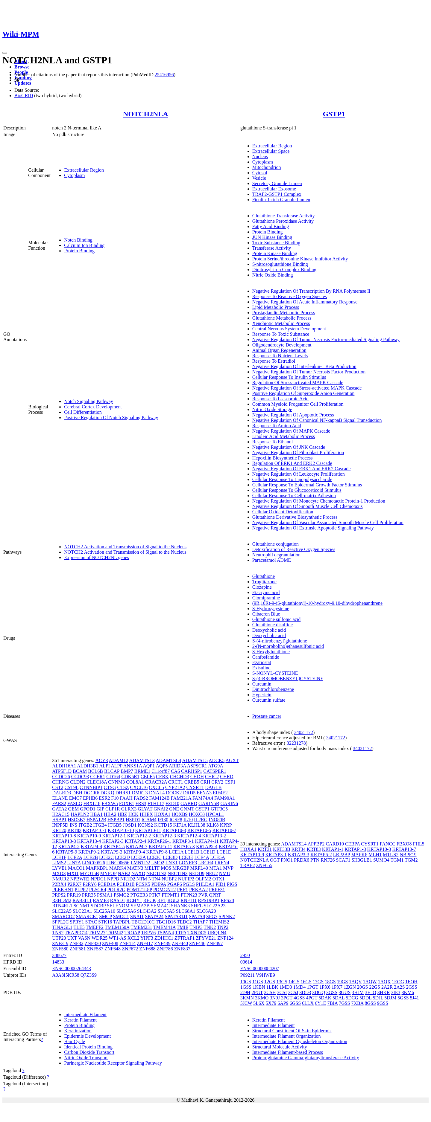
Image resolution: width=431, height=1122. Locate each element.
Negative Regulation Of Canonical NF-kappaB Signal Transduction (317, 420)
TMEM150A (117, 927)
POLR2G (116, 889)
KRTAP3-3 (298, 854)
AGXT (232, 760)
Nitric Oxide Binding (272, 274)
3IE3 (395, 992)
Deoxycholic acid (269, 630)
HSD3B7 (76, 819)
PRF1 (182, 889)
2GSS (411, 987)
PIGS (232, 884)
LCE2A (74, 857)
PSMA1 (105, 894)
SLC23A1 (82, 911)
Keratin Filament (80, 1019)
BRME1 (142, 771)
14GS (294, 981)
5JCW (246, 1003)
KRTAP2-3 (113, 841)
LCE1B (192, 851)
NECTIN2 (156, 873)
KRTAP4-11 (206, 841)
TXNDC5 (196, 932)
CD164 (113, 776)
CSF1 (229, 781)
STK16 (105, 921)
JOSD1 (129, 825)
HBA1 (96, 814)
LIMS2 (59, 862)
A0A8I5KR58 (65, 975)
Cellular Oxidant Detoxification (282, 511)
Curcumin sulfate (269, 700)
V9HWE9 (265, 975)
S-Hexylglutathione (271, 651)
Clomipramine (266, 597)
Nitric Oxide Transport (86, 1057)
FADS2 (141, 798)
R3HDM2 (61, 900)
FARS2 (59, 803)
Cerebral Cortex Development (93, 406)
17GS (318, 981)
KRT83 (74, 830)
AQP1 (149, 765)
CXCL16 (139, 787)
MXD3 (59, 873)
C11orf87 (160, 771)
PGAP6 (174, 884)
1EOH (411, 981)
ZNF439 (162, 943)
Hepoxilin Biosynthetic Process (282, 457)
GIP (100, 808)
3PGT (286, 997)
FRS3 (140, 803)
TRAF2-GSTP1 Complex (276, 194)
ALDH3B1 (87, 765)
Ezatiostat (261, 662)
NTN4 (154, 878)
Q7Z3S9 (89, 975)
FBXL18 (92, 803)
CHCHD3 (179, 776)
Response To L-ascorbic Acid (280, 398)
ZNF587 (95, 948)
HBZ (122, 814)
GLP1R (112, 808)
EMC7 (75, 798)
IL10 (188, 819)
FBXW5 (109, 803)
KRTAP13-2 (214, 835)
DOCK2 (174, 792)
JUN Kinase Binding (272, 237)
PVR (203, 894)
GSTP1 (334, 114)
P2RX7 (74, 884)
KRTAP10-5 (199, 830)
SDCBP (98, 905)
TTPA (180, 932)
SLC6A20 (206, 911)
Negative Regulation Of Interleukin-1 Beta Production (304, 366)
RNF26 (328, 860)
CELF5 (148, 776)
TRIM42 (115, 932)
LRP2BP (341, 854)
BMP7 (127, 771)
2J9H (245, 992)
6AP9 (282, 1003)
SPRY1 (77, 921)
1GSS (245, 987)
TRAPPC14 (76, 932)
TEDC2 (184, 921)
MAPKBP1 (97, 868)
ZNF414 (127, 943)
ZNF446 (197, 943)
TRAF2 (247, 865)
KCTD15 (163, 825)
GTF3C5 (219, 808)
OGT (275, 860)
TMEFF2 (95, 927)
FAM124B (159, 798)
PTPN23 (189, 894)
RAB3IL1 (82, 900)
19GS (342, 981)
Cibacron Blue (266, 613)
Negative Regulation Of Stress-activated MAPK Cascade (307, 387)
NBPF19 (408, 854)
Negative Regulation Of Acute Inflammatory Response (304, 301)
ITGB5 (115, 825)
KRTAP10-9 (89, 835)
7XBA (357, 1003)
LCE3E (186, 857)
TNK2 (210, 927)
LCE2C (106, 857)
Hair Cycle (74, 1041)
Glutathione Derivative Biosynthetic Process (295, 517)
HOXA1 (162, 814)
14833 (58, 961)
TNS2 (57, 932)
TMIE (182, 927)
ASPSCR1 (197, 765)
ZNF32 (76, 943)
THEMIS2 (219, 921)
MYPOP (108, 873)
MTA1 (215, 868)
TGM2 (411, 860)
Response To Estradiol (273, 361)
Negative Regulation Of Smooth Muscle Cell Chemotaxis (307, 506)
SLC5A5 (166, 911)
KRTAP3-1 (183, 841)
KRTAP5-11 (160, 846)
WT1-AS (117, 938)
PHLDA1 (205, 884)
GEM (73, 808)
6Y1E (320, 1003)
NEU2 (212, 873)
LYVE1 (59, 868)
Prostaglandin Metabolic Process (283, 312)
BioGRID (23, 95)
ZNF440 (180, 943)
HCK (133, 814)
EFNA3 (204, 792)
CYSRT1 (195, 787)
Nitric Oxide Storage (272, 409)
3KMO (261, 997)
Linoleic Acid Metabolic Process (283, 436)
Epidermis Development (87, 1036)
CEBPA (352, 843)
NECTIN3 (178, 873)
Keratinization (78, 1030)
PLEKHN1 (62, 889)
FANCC (387, 843)
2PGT (257, 992)
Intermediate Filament (85, 1014)
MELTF (152, 868)
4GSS (299, 997)
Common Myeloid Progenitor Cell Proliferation (298, 404)
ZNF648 (112, 948)
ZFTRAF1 (184, 938)
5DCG (352, 997)
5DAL (339, 997)
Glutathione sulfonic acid (276, 619)
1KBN (259, 987)
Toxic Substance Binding (276, 242)
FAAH (126, 798)
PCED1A (107, 884)
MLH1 (375, 854)
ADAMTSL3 (142, 760)
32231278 (296, 743)
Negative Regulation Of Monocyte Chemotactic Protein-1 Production (318, 500)
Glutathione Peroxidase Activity (283, 221)
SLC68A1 (185, 911)
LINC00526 (93, 862)
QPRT (215, 894)
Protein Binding (79, 250)
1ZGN (350, 987)
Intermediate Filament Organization (286, 1036)
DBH (77, 792)
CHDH (197, 776)
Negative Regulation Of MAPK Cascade (291, 430)
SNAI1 (137, 916)
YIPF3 (146, 938)
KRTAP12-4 (189, 835)
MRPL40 (199, 868)
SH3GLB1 (361, 860)
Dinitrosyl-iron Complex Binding (284, 269)
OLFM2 (203, 878)
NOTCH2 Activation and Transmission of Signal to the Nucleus (125, 546)
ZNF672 (130, 948)
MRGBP (180, 868)
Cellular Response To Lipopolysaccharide (292, 479)
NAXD (138, 873)
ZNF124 (225, 938)
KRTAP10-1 (95, 830)
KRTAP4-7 (137, 846)
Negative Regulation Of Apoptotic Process (293, 414)
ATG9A (215, 765)
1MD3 (286, 987)
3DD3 (305, 992)
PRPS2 (59, 894)
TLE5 (78, 927)
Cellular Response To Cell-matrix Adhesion (294, 495)
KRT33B (281, 849)
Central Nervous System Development (289, 328)
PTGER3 (139, 894)
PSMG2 (121, 894)
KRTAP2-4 (135, 841)
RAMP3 (101, 900)
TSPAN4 (165, 932)
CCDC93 (80, 776)
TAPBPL (121, 921)
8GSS (370, 1003)
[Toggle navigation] (4, 53)
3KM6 (408, 992)
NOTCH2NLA (145, 114)
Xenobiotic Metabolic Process (281, 323)
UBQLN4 (216, 932)
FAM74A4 (202, 798)
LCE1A (176, 851)
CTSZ (123, 787)
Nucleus (260, 156)
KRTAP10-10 (121, 830)
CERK (162, 776)
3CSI (282, 992)
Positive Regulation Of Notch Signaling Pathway (111, 417)
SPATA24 (154, 916)
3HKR (383, 992)
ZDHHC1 (163, 938)
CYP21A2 (175, 787)
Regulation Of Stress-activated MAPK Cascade (297, 382)
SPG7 (211, 916)
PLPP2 (81, 889)
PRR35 (89, 894)
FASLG (74, 803)
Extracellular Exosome (274, 188)
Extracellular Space (271, 151)
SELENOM (118, 905)
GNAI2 (161, 808)
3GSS (331, 992)
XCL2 (133, 938)
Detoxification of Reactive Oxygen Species (293, 549)
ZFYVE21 (206, 938)
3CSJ (293, 992)
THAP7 (200, 921)
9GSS (382, 1003)
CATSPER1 (214, 771)
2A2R (387, 987)
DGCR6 (91, 792)
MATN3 (135, 868)
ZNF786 (165, 948)
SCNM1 (81, 905)
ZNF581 (77, 948)
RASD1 (117, 900)
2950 (245, 955)
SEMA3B (140, 905)
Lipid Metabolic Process (275, 307)
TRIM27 (97, 932)
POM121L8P (139, 889)
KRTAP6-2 (321, 854)
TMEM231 (141, 927)
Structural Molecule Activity (279, 1046)
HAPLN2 (80, 814)
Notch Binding (78, 239)
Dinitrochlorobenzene (273, 689)
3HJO (370, 992)
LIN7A (74, 862)
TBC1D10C (142, 921)
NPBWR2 (79, 878)
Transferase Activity (271, 248)
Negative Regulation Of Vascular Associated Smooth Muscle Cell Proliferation (327, 522)
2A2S (399, 987)
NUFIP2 (186, 878)
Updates (22, 83)
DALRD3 (61, 792)
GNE (174, 808)
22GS (374, 987)
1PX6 (324, 987)
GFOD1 (87, 808)
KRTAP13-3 (64, 841)
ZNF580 (60, 948)
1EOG (398, 981)
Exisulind (261, 667)
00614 (246, 961)
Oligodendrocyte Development (282, 344)
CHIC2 (212, 776)
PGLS (189, 884)
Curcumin (261, 683)
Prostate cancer (266, 716)
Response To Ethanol (272, 441)
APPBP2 (316, 843)
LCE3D (170, 857)
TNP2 (222, 927)
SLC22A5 (62, 911)
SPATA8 (197, 916)
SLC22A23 (215, 905)
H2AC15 (60, 814)
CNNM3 (116, 781)
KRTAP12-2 (139, 835)
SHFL (197, 905)
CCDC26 (61, 776)
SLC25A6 (126, 911)
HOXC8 (197, 814)
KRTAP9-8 (157, 851)
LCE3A (138, 857)
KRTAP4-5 (114, 846)
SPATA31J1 (176, 916)
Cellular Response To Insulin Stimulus (289, 377)
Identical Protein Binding (88, 1046)
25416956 (164, 74)
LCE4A (201, 857)
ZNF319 (60, 943)
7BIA (332, 1003)
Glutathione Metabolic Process (281, 317)
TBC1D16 (166, 921)
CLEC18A (97, 781)
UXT (72, 938)
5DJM (390, 997)
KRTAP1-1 (333, 849)
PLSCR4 (97, 889)
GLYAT (145, 808)
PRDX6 (301, 860)
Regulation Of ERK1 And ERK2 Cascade (292, 463)
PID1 (221, 884)
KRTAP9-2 (89, 851)
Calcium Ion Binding (84, 245)
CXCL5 (156, 787)
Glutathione (263, 576)
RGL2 (173, 900)
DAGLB (213, 787)
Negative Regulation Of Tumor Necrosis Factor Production (309, 371)
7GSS (344, 1003)
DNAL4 (157, 792)
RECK (149, 900)
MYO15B (89, 873)
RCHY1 (134, 900)
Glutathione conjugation (275, 544)
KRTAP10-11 (148, 830)
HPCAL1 (215, 814)
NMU (224, 873)
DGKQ (107, 792)
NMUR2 (60, 878)
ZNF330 (93, 943)
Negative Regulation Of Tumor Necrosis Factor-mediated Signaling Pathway (326, 339)
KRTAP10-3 (174, 830)
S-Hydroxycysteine (270, 608)
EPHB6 (90, 798)
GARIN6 (229, 803)
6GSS (295, 1003)
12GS (269, 981)
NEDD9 (196, 873)
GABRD (188, 803)
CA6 (175, 771)
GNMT (187, 808)
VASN (84, 938)
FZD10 (172, 803)
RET (161, 900)
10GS (245, 981)
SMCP (105, 916)
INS (73, 825)
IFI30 (163, 819)
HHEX (146, 814)
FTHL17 (156, 803)
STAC (91, 921)
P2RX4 (59, 884)
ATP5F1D (62, 771)
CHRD (226, 776)
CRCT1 (175, 781)
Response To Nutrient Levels (280, 355)
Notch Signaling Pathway (88, 401)
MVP (228, 868)
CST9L (72, 787)
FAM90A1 (224, 798)
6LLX (308, 1003)
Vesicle (259, 178)
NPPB (113, 878)
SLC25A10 (104, 911)
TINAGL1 (62, 927)
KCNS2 (145, 825)
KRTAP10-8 (64, 835)
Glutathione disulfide (272, 624)
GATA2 (59, 808)
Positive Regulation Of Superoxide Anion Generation (303, 393)
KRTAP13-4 (89, 841)
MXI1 (73, 873)
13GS (281, 981)
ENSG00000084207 (259, 968)
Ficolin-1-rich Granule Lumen (281, 199)
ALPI (104, 765)
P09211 (247, 975)
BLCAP (111, 771)
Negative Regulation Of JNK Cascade (288, 447)
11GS (257, 981)
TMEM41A (164, 927)
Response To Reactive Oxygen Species (289, 296)
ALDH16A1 (64, 765)
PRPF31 (217, 889)
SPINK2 (226, 916)
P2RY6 (89, 884)
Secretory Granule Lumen (277, 183)
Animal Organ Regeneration (279, 350)
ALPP (116, 765)
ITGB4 (100, 825)
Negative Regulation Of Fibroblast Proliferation (298, 452)
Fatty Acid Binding (270, 226)
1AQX (384, 981)
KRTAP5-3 (184, 846)
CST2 (57, 787)
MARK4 (117, 868)
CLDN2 (78, 781)
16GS (306, 981)
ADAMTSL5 (194, 760)
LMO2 (157, 862)
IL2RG (200, 819)
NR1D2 (127, 878)
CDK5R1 (130, 776)
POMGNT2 (164, 889)
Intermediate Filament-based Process (287, 1052)
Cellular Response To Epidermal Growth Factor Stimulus (307, 484)
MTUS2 (390, 854)
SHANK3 (180, 905)
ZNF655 (264, 865)
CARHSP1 (191, 771)
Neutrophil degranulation (276, 554)
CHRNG (60, 781)
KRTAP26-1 (159, 841)
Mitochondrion (266, 167)
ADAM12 (118, 760)
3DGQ (318, 992)
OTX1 (218, 878)
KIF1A (179, 825)
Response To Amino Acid (276, 425)
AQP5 (162, 765)
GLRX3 (129, 808)
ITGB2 (85, 825)
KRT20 (59, 830)
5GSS (403, 997)
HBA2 (110, 814)
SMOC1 (121, 916)
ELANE (60, 798)
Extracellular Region (84, 170)
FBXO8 (404, 843)
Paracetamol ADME (271, 560)
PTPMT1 (171, 894)
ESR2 (104, 798)
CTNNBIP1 (91, 787)
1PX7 (337, 987)
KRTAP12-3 (164, 835)
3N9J (275, 997)
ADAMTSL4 (168, 760)
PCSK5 (143, 884)
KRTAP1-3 (355, 849)
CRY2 (217, 781)
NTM (141, 878)
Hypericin (261, 694)
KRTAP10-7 (224, 830)
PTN (314, 860)
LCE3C (154, 857)
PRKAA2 (198, 889)
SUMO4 (381, 860)
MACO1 (76, 868)
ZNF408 (110, 943)
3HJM (358, 992)
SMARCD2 (63, 916)
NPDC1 (98, 878)
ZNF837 (182, 948)
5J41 (414, 997)
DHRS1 (123, 792)
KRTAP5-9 (66, 851)
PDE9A (158, 884)
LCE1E (223, 851)
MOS (166, 868)
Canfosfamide (265, 657)
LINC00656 (117, 862)
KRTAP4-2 (69, 846)
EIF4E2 (220, 792)
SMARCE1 (87, 916)
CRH (205, 781)
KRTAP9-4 (134, 851)
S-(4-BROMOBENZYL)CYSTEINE (287, 678)
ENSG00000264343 (71, 968)
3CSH (270, 992)
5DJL (378, 997)
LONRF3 (188, 862)
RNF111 (188, 900)
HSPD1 (133, 819)
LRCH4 (205, 862)
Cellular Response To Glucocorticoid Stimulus (297, 490)
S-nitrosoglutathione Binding (280, 264)
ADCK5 (216, 760)
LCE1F (59, 857)
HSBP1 (59, 819)
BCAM (80, 771)
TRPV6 (148, 932)
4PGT (311, 997)
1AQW (370, 981)
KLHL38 (196, 825)
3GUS (344, 992)
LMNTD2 (140, 862)
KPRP (226, 825)
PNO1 (287, 860)
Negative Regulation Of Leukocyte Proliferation (298, 474)
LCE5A (217, 857)
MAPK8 (359, 854)
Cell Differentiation (82, 412)
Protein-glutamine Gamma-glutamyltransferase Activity (305, 1057)
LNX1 (172, 862)
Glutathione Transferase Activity (283, 215)
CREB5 (191, 781)
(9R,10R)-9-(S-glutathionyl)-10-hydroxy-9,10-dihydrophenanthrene (317, 603)
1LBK (272, 987)
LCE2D (122, 857)
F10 (115, 798)
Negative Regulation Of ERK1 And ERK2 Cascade (301, 468)
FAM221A (181, 798)
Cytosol (259, 172)
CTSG (110, 787)
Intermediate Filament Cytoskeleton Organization (299, 1041)
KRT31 (265, 849)
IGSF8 (175, 819)
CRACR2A (156, 781)
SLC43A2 (147, 911)
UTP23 (59, 938)
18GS (330, 981)
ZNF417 (145, 943)
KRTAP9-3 (111, 851)
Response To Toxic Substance (280, 334)
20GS (362, 987)
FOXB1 (126, 803)
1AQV (355, 981)
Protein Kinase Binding (274, 253)
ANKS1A (132, 765)
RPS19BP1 (208, 900)
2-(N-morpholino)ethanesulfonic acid (288, 646)
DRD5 (189, 792)
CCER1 (97, 776)
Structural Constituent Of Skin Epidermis (292, 1030)
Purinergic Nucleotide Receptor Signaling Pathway (113, 1062)
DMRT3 (140, 792)
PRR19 (74, 894)
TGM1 (397, 860)
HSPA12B (96, 819)
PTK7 (154, 894)
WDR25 (99, 938)
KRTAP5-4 (207, 846)
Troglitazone (264, 581)
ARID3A (177, 765)
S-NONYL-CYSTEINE (275, 673)
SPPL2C (60, 921)
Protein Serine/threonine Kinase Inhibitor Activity (300, 258)
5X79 (271, 1003)
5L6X (258, 1003)
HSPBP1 (116, 819)
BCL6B (95, 771)
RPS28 (227, 900)
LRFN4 (222, 862)
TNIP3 (196, 927)
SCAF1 (343, 860)
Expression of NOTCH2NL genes (96, 557)
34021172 (303, 732)
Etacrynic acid (266, 592)
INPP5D (60, 825)
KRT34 (299, 849)
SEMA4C (160, 905)
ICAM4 (149, 819)
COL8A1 (135, 781)
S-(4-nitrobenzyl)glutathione (279, 640)
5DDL (365, 997)
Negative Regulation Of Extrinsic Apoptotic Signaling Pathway (313, 527)
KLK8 (213, 825)
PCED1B (126, 884)
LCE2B (90, 857)
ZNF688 (147, 948)
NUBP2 (169, 878)
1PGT (312, 987)
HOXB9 (179, 814)
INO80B (217, 819)
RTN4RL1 (62, 905)
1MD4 (299, 987)
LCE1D (208, 851)
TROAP (132, 932)
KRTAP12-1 (114, 835)
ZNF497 (215, 943)
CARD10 (335, 843)
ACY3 (101, 760)
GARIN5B (208, 803)
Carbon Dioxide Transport (89, 1052)
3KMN (247, 997)
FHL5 (418, 843)
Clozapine (262, 587)
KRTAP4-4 (91, 846)
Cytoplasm (74, 175)
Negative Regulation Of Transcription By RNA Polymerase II (311, 291)
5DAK (324, 997)
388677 (59, 955)
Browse (21, 66)
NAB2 (124, 873)
